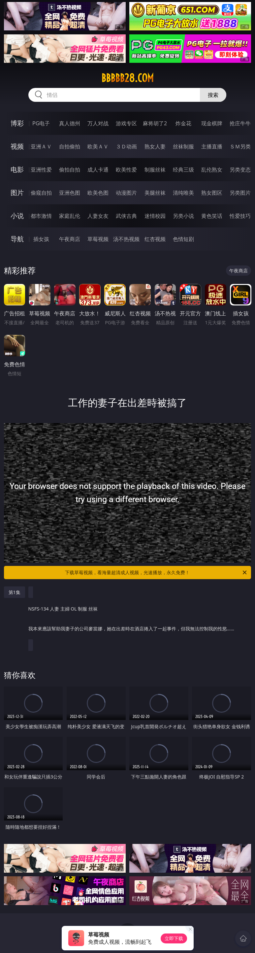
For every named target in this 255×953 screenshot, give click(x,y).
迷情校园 (155, 215)
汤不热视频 (126, 239)
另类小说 (183, 215)
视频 (17, 146)
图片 (17, 192)
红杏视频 (155, 239)
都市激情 (41, 215)
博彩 (17, 123)
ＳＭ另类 (240, 146)
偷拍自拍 (69, 169)
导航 (17, 238)
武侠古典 (126, 215)
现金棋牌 (211, 123)
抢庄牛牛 (240, 123)
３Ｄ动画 (126, 146)
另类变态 (240, 169)
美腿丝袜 (155, 192)
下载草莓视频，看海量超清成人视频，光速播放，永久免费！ (156, 572)
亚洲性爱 (41, 169)
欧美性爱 (126, 169)
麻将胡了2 (155, 123)
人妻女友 (98, 215)
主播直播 (211, 146)
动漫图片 (126, 192)
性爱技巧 (240, 215)
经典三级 (183, 169)
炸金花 (183, 123)
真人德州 (69, 123)
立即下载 (174, 938)
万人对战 (98, 123)
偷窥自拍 (41, 192)
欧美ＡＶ (98, 146)
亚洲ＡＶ (41, 146)
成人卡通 (98, 169)
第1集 (14, 592)
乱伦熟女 (211, 169)
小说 (17, 215)
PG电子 (41, 123)
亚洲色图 (69, 192)
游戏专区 (126, 123)
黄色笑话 (211, 215)
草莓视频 (98, 239)
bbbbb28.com (127, 78)
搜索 (213, 95)
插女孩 (41, 239)
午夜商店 (69, 239)
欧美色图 (98, 192)
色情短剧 (183, 239)
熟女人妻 (155, 146)
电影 (17, 169)
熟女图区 (211, 192)
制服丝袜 (155, 169)
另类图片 (240, 192)
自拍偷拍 (69, 146)
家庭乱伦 (69, 215)
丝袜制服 (183, 146)
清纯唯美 (183, 192)
